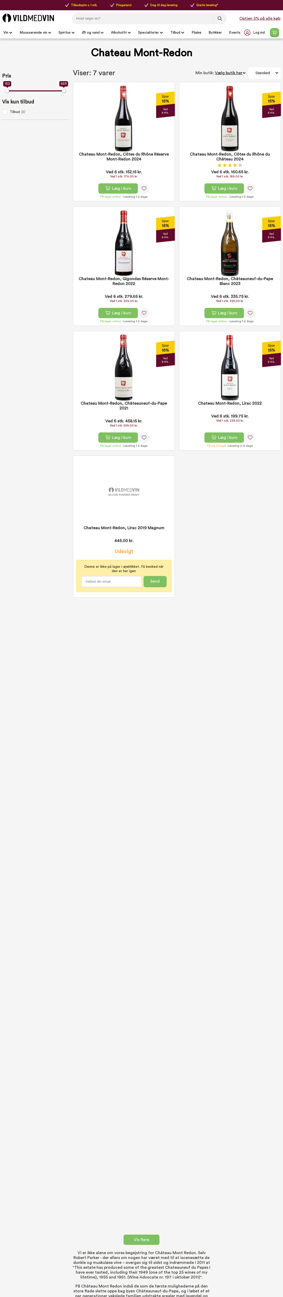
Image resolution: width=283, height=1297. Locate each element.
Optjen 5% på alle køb (259, 18)
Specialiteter (150, 32)
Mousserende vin (35, 32)
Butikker (215, 32)
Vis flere (141, 1240)
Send (155, 581)
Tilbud (177, 32)
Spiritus (67, 32)
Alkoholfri (121, 32)
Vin (7, 32)
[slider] (7, 91)
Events (234, 32)
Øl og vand (93, 32)
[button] (255, 33)
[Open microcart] (274, 32)
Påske (196, 32)
